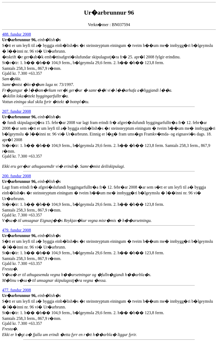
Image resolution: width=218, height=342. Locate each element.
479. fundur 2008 (16, 230)
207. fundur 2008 (16, 111)
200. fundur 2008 (16, 176)
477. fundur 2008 (16, 290)
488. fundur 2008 (16, 34)
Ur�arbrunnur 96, (20, 40)
